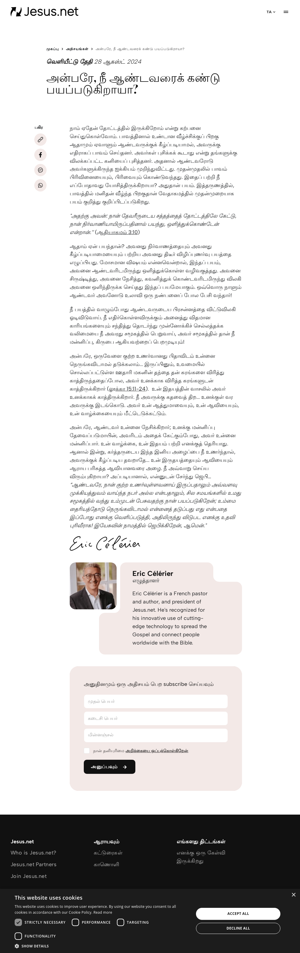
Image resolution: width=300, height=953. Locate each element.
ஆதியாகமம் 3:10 (117, 232)
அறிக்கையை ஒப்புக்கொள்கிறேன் (156, 750)
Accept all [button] (238, 913)
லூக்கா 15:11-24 (127, 389)
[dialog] (150, 921)
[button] (102, 946)
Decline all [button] (238, 928)
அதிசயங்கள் (77, 49)
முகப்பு (52, 49)
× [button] (293, 895)
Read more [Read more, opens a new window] (102, 912)
